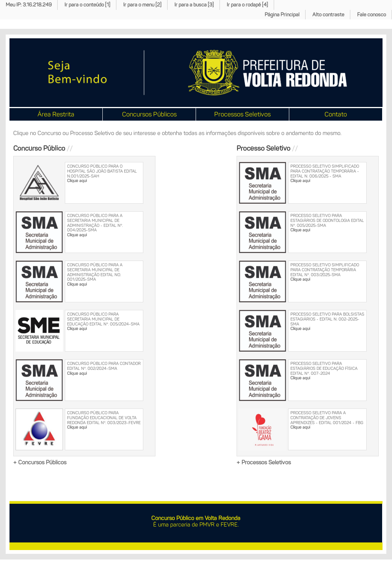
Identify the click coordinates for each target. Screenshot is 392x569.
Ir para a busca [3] (194, 5)
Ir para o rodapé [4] (247, 5)
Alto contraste (328, 14)
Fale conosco (371, 14)
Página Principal (282, 14)
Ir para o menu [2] (142, 5)
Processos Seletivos (242, 114)
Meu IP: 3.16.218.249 (29, 5)
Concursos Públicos (149, 114)
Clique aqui (77, 180)
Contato (336, 114)
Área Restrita (56, 114)
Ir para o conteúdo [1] (87, 5)
